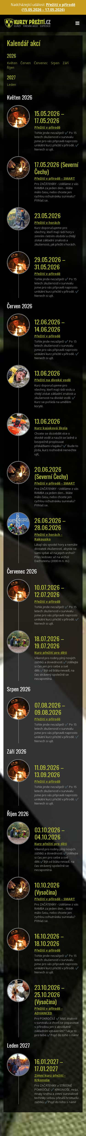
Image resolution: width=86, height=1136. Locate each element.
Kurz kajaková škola (50, 428)
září (66, 63)
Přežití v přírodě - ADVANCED (48, 1010)
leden (11, 84)
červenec (41, 63)
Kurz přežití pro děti (50, 652)
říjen (10, 67)
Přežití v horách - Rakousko (48, 536)
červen (25, 63)
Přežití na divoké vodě (52, 380)
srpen (55, 63)
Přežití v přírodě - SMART (54, 178)
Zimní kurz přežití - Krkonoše (50, 1077)
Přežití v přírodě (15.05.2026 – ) (48, 7)
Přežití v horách (47, 222)
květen (12, 63)
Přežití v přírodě (47, 127)
